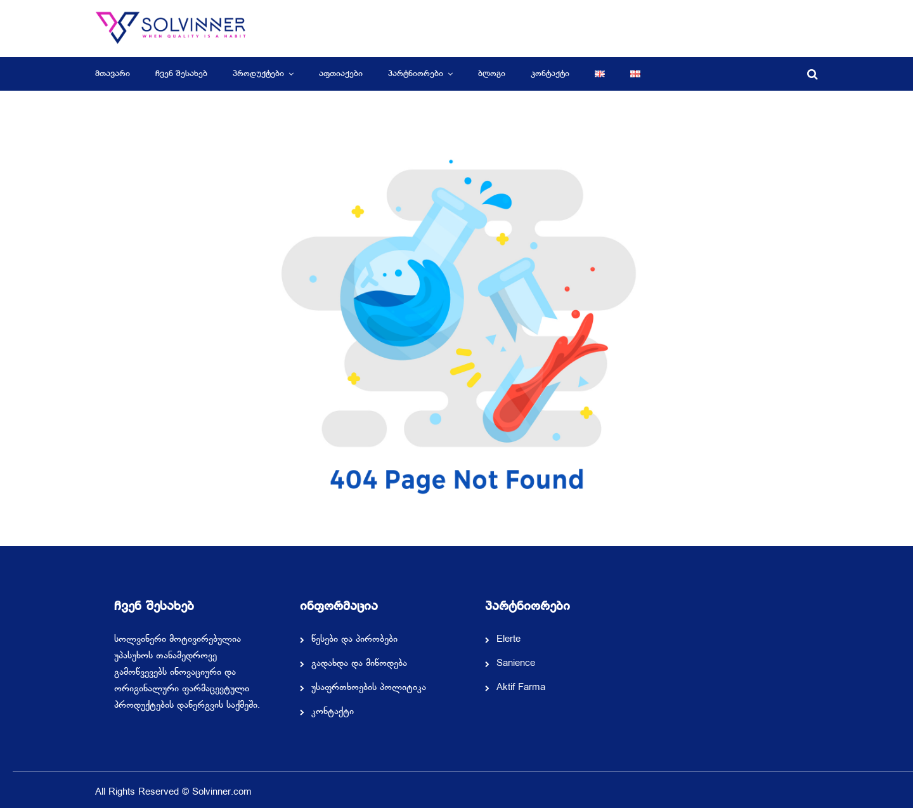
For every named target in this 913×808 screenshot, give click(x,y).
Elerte (508, 640)
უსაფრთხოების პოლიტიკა (368, 688)
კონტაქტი (550, 73)
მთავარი (112, 73)
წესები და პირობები (354, 640)
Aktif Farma (520, 688)
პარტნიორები (415, 73)
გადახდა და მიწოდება (359, 664)
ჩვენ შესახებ (181, 73)
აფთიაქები (341, 73)
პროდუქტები (258, 73)
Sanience (515, 664)
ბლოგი (491, 73)
